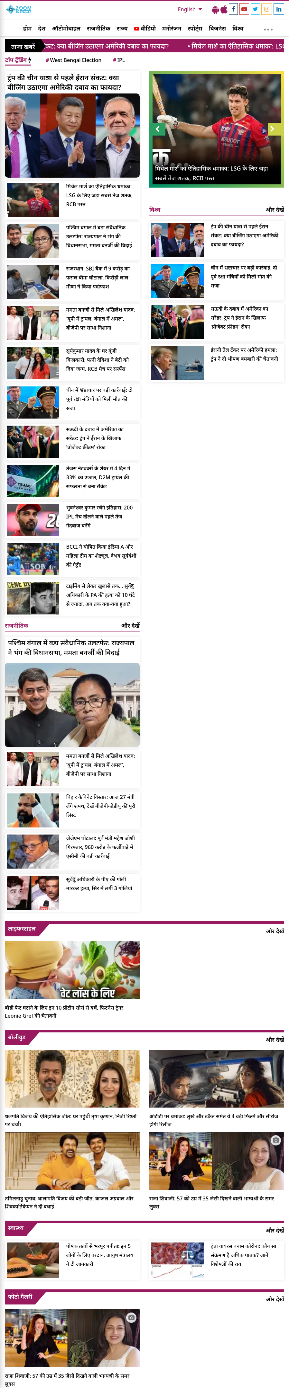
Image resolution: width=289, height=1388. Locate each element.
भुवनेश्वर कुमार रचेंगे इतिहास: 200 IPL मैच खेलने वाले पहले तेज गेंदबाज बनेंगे (99, 516)
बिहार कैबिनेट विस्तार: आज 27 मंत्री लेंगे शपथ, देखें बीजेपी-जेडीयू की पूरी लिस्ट (100, 805)
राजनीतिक (98, 28)
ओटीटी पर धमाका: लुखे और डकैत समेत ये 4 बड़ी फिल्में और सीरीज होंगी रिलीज (213, 1120)
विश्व (237, 28)
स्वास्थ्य (15, 1228)
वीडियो (145, 28)
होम (27, 28)
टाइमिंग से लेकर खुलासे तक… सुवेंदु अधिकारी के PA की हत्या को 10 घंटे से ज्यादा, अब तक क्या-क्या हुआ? (100, 594)
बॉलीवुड (16, 1037)
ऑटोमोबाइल (66, 28)
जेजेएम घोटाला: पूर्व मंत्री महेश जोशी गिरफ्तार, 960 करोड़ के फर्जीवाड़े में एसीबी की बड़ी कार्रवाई (100, 847)
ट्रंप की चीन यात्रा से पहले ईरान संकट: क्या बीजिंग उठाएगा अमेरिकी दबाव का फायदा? (64, 82)
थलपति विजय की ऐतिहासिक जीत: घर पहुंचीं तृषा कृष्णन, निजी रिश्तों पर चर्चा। (70, 1120)
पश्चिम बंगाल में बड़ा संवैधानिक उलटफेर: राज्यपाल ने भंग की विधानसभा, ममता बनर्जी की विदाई (99, 236)
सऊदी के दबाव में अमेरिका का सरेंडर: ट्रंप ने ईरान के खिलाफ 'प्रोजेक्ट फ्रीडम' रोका (95, 438)
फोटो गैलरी (20, 1296)
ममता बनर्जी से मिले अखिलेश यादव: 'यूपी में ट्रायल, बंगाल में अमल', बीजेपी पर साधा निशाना (100, 318)
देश (41, 28)
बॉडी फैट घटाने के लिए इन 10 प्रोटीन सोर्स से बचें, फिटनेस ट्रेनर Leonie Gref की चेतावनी (64, 1011)
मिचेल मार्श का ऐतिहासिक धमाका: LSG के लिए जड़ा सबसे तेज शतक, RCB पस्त (99, 195)
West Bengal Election (73, 60)
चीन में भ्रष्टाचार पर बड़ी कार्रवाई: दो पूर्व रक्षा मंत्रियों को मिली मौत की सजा (99, 398)
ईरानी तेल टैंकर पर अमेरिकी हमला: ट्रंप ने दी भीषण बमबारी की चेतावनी (244, 354)
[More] (268, 28)
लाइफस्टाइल (22, 928)
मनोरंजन (171, 28)
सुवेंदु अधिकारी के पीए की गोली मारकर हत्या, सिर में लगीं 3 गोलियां (99, 884)
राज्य (122, 28)
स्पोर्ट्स (195, 28)
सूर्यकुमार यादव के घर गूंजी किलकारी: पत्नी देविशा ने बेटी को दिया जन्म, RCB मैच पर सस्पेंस (97, 359)
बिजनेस (217, 28)
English (187, 9)
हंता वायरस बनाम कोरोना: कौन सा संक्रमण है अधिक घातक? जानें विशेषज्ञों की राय (243, 1255)
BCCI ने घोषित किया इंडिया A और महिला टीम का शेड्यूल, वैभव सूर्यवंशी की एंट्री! (101, 555)
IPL (118, 60)
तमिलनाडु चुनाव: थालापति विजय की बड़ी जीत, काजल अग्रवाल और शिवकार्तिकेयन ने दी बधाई (69, 1202)
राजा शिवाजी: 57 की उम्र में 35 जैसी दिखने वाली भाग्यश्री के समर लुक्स (211, 1202)
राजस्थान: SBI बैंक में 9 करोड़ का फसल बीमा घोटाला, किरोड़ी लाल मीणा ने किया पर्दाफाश (98, 277)
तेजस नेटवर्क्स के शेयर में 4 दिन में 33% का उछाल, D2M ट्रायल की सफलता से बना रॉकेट (98, 477)
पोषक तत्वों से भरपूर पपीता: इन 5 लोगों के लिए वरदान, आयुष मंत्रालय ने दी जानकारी (100, 1255)
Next (276, 129)
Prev (157, 129)
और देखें (130, 625)
